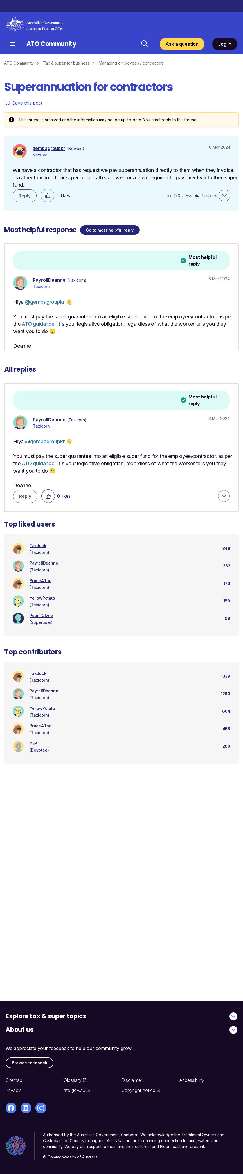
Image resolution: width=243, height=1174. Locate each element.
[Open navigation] (13, 43)
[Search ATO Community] (145, 44)
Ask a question (182, 44)
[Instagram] (40, 1108)
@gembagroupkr (45, 302)
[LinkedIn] (26, 1108)
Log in (224, 44)
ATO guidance (38, 324)
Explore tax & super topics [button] (121, 1016)
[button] (224, 195)
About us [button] (121, 1029)
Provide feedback (29, 1062)
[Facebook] (11, 1108)
